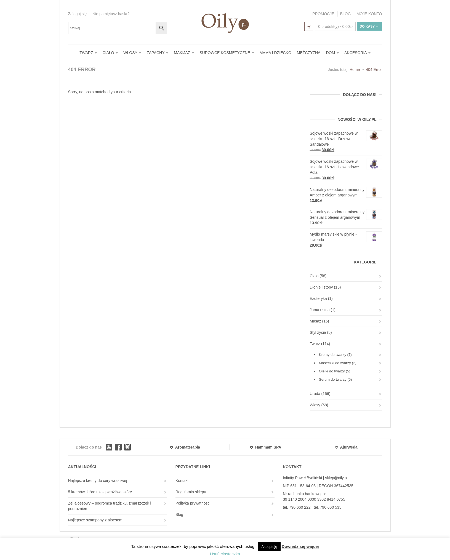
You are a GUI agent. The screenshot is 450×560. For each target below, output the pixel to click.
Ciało (314, 276)
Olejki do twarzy (332, 371)
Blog (179, 514)
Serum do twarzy (333, 379)
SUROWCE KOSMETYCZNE (226, 52)
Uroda (315, 393)
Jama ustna (320, 310)
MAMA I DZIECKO (275, 52)
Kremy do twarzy (332, 355)
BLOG (345, 14)
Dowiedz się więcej (300, 546)
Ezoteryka (318, 298)
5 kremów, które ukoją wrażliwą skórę (100, 492)
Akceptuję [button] (269, 547)
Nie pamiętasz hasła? (110, 14)
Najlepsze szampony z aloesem (95, 520)
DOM (332, 52)
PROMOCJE (323, 14)
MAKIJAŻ (184, 52)
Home (355, 69)
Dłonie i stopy (321, 287)
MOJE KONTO (369, 14)
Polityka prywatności (193, 503)
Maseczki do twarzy (335, 363)
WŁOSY (132, 52)
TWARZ (88, 52)
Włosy (315, 405)
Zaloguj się (77, 14)
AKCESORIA (357, 52)
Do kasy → (369, 26)
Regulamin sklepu (190, 492)
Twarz (315, 344)
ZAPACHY (157, 52)
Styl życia (318, 332)
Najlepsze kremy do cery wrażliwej (97, 480)
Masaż (315, 321)
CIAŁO (110, 52)
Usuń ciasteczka (225, 553)
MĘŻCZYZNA (309, 52)
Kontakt (181, 480)
